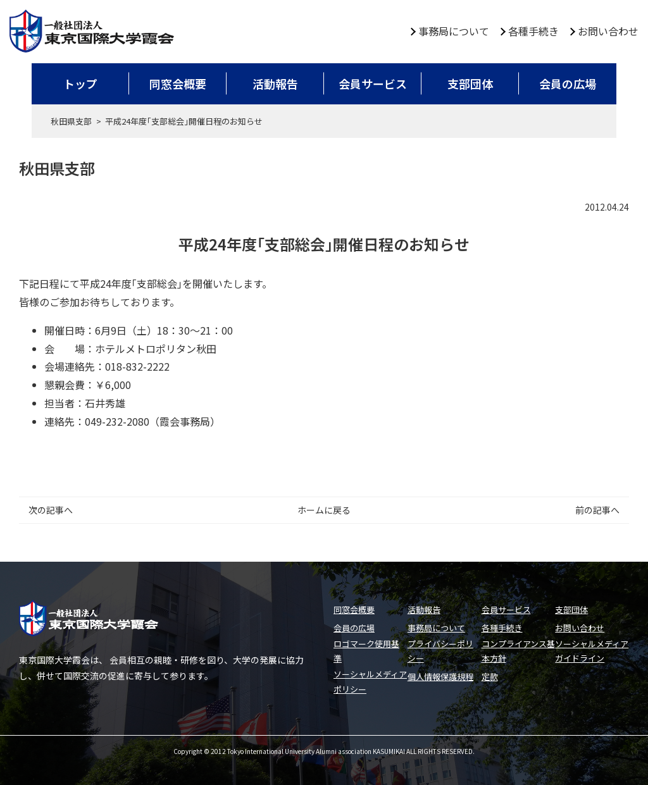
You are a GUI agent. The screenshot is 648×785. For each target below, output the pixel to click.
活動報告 (275, 83)
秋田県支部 (71, 121)
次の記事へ (50, 510)
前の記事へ (597, 510)
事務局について (453, 31)
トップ (80, 83)
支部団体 (470, 83)
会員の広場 (567, 83)
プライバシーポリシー (440, 651)
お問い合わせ (608, 31)
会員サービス (373, 83)
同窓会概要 (177, 83)
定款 (490, 677)
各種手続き (533, 31)
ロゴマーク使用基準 (366, 651)
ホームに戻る (324, 510)
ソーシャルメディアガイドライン (591, 651)
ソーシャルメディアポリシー (370, 681)
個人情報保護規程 (440, 677)
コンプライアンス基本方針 (518, 651)
